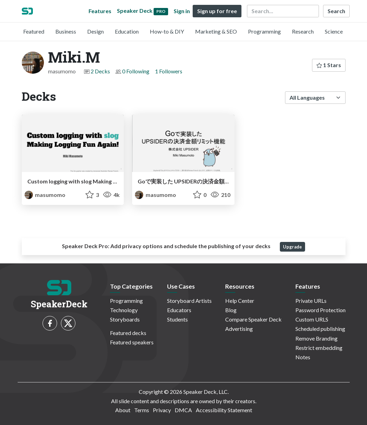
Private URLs (311, 300)
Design (95, 31)
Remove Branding (316, 338)
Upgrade (292, 247)
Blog (231, 310)
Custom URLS (311, 319)
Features (100, 11)
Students (177, 319)
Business (65, 31)
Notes (302, 357)
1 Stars (328, 65)
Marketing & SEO (216, 31)
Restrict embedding (318, 347)
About (122, 410)
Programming (264, 31)
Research (303, 31)
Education (127, 31)
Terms (141, 410)
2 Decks (100, 71)
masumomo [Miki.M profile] (45, 194)
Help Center (239, 300)
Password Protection (320, 310)
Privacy (162, 410)
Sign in (182, 11)
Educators (179, 310)
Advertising (239, 328)
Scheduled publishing (320, 328)
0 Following (135, 71)
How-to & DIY (167, 31)
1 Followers (168, 71)
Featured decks (128, 332)
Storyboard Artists (189, 300)
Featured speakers (132, 342)
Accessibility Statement (224, 410)
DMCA (183, 410)
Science (334, 31)
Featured (33, 31)
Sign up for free (217, 11)
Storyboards (125, 319)
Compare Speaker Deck (253, 319)
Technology (124, 310)
